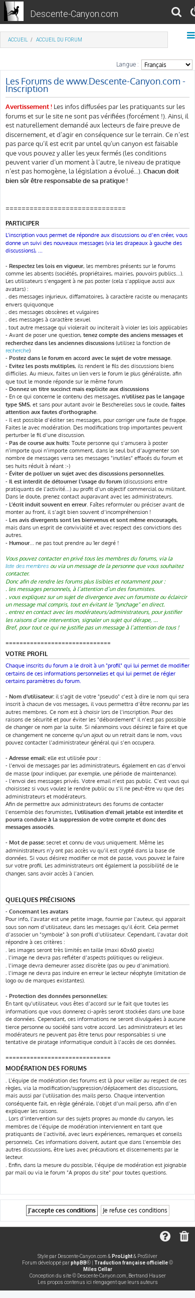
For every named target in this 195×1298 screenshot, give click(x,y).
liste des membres (27, 566)
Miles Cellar (97, 1269)
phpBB (79, 1263)
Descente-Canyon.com (74, 13)
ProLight (122, 1256)
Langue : (127, 64)
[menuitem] (177, 13)
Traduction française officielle (131, 1263)
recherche (17, 351)
